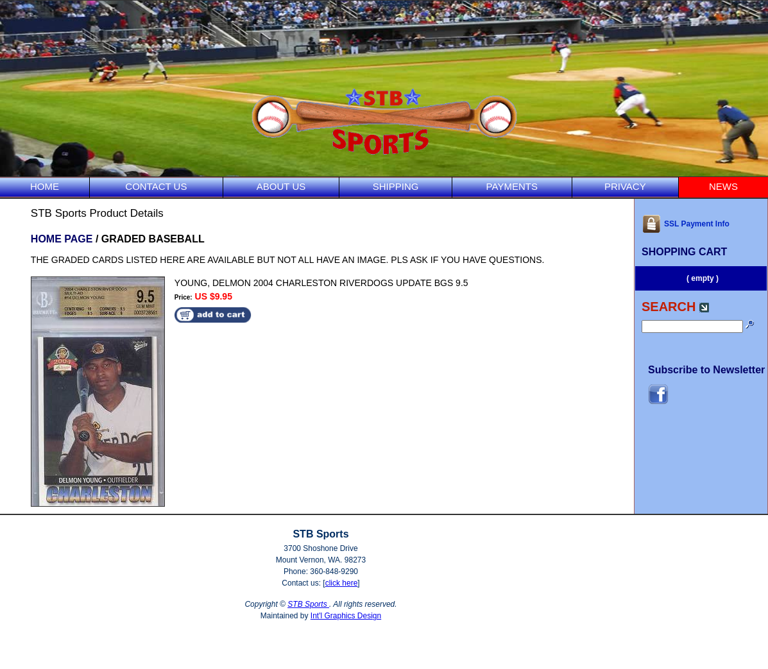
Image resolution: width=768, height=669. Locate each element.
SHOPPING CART (684, 251)
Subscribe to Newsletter (706, 369)
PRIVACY (625, 186)
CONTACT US (156, 186)
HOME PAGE (62, 238)
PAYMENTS (512, 186)
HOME (44, 186)
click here (341, 583)
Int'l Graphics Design (346, 615)
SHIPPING (396, 186)
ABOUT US (281, 186)
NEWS (723, 186)
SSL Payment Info (686, 223)
